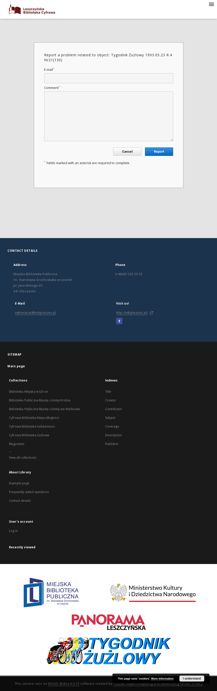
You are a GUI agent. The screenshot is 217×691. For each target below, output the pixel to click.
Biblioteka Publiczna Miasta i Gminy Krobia (39, 400)
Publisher (112, 444)
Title (108, 391)
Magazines (16, 444)
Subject (110, 418)
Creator (110, 400)
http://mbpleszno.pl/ (132, 313)
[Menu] (211, 4)
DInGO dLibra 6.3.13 (63, 684)
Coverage (112, 426)
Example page (19, 483)
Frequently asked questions (29, 492)
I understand (192, 678)
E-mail (49, 69)
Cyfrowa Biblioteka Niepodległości (34, 418)
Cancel (127, 151)
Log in (13, 531)
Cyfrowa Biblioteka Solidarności (32, 426)
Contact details (20, 501)
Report (159, 151)
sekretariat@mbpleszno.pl (35, 313)
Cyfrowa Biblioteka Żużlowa (29, 435)
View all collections (22, 457)
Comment (52, 88)
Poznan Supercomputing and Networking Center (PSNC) (157, 684)
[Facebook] (119, 321)
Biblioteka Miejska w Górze (28, 391)
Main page (16, 366)
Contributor (113, 409)
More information (162, 678)
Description (113, 435)
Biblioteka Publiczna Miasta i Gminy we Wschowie (44, 409)
